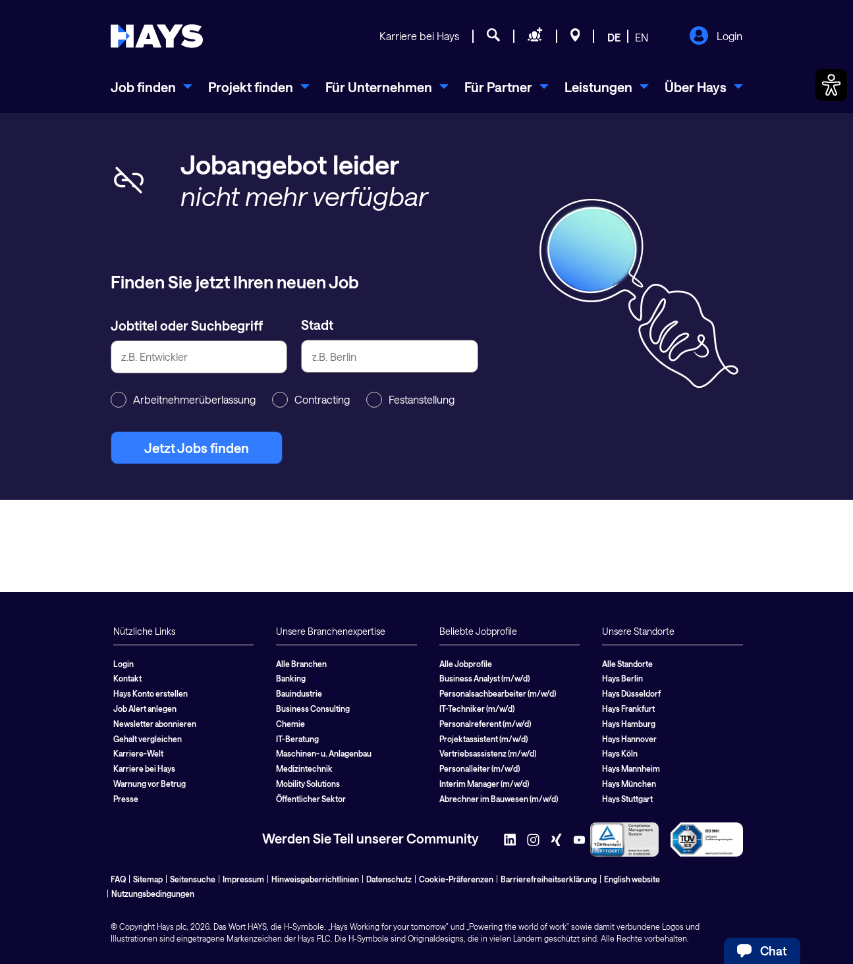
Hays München (629, 783)
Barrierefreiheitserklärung (549, 879)
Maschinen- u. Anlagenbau (323, 753)
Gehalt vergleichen (147, 738)
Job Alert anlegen (145, 708)
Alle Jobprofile (465, 663)
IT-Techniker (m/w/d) (476, 708)
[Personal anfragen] (535, 36)
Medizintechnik (304, 768)
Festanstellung (410, 400)
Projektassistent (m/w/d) (483, 738)
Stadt (317, 325)
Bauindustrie (299, 693)
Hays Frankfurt (628, 708)
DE (613, 37)
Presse (125, 798)
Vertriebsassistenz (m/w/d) (487, 753)
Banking (291, 678)
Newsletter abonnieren (154, 723)
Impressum (243, 879)
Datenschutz (389, 879)
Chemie (290, 723)
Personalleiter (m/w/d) (479, 768)
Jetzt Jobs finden (196, 448)
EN (641, 37)
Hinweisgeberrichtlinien (315, 879)
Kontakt (127, 678)
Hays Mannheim (631, 768)
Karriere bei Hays (419, 36)
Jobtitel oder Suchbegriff (187, 325)
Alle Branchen (301, 663)
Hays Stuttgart (627, 798)
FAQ (118, 879)
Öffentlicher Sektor (311, 798)
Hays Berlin (622, 678)
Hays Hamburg (628, 723)
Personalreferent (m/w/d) (485, 723)
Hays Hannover (629, 738)
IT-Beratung (297, 738)
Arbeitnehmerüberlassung (183, 400)
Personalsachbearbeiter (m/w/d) (497, 693)
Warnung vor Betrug (149, 783)
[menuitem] (151, 87)
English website (632, 879)
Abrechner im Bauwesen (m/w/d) (498, 798)
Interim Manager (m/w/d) (484, 783)
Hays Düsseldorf (631, 693)
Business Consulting (313, 708)
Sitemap (148, 879)
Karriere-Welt (138, 753)
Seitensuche (192, 879)
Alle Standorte (627, 663)
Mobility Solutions (308, 783)
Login (715, 36)
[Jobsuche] (493, 36)
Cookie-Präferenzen (456, 879)
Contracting (311, 400)
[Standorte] (575, 36)
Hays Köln (620, 753)
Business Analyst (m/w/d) (484, 678)
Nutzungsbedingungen (152, 893)
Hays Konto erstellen (150, 693)
